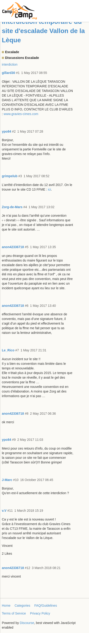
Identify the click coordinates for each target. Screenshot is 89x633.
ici (49, 189)
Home (6, 605)
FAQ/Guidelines (45, 605)
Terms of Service (14, 613)
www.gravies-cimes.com (21, 114)
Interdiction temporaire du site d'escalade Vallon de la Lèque (43, 31)
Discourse (27, 623)
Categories (22, 605)
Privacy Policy (40, 613)
